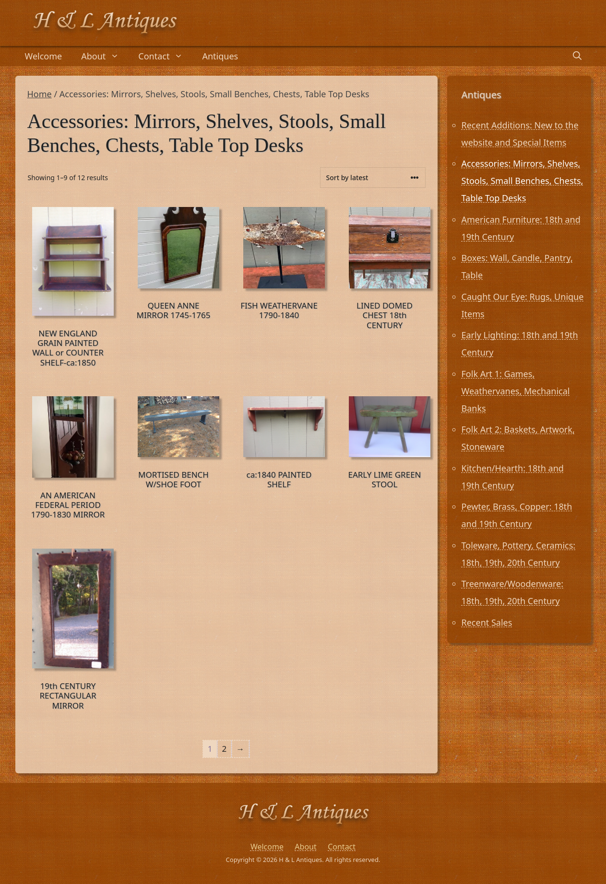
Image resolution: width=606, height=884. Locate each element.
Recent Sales (487, 622)
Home (39, 94)
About (105, 56)
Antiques (220, 56)
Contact (165, 56)
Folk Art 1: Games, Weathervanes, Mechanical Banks (516, 391)
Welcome (43, 56)
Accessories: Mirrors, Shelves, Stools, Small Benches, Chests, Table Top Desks (522, 181)
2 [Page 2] (224, 748)
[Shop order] (373, 177)
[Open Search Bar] (577, 56)
